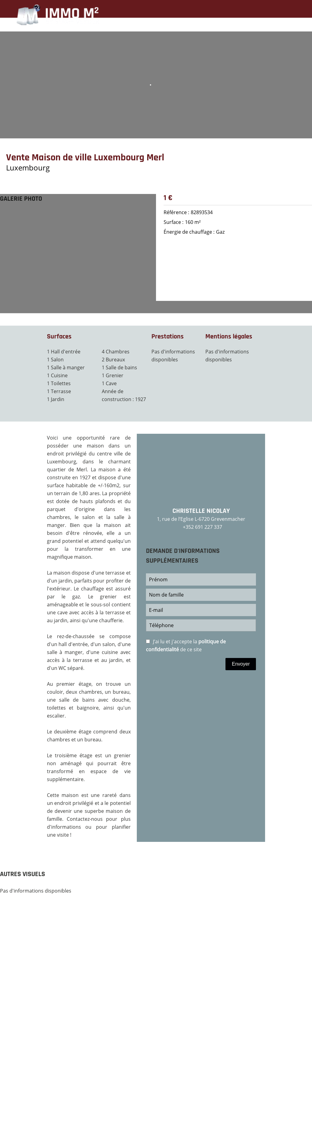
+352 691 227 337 (202, 527)
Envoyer (241, 664)
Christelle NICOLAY (201, 511)
